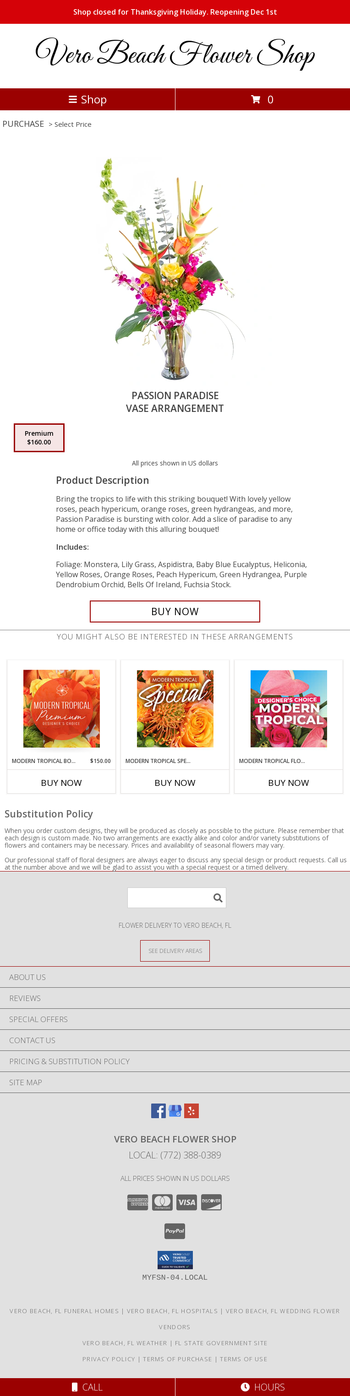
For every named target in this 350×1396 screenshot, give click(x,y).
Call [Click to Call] (87, 1387)
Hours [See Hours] (263, 1387)
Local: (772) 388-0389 (175, 1155)
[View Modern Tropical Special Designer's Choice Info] (175, 708)
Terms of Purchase (177, 1359)
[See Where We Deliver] (175, 950)
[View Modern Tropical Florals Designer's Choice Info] (289, 708)
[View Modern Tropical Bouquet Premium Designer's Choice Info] (61, 708)
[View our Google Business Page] (175, 1115)
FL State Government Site (221, 1343)
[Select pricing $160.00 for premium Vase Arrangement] (39, 438)
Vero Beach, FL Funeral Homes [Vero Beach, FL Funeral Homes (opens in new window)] (64, 1311)
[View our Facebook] (158, 1115)
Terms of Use (244, 1359)
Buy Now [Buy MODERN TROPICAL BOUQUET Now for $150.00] (61, 783)
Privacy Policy (108, 1359)
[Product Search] (176, 897)
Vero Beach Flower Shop (175, 56)
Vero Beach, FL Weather (125, 1343)
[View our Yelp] (191, 1115)
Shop (87, 99)
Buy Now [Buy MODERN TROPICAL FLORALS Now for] (288, 783)
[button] (175, 1260)
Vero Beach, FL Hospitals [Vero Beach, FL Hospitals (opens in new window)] (172, 1311)
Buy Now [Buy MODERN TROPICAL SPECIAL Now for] (175, 783)
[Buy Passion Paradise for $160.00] (175, 611)
